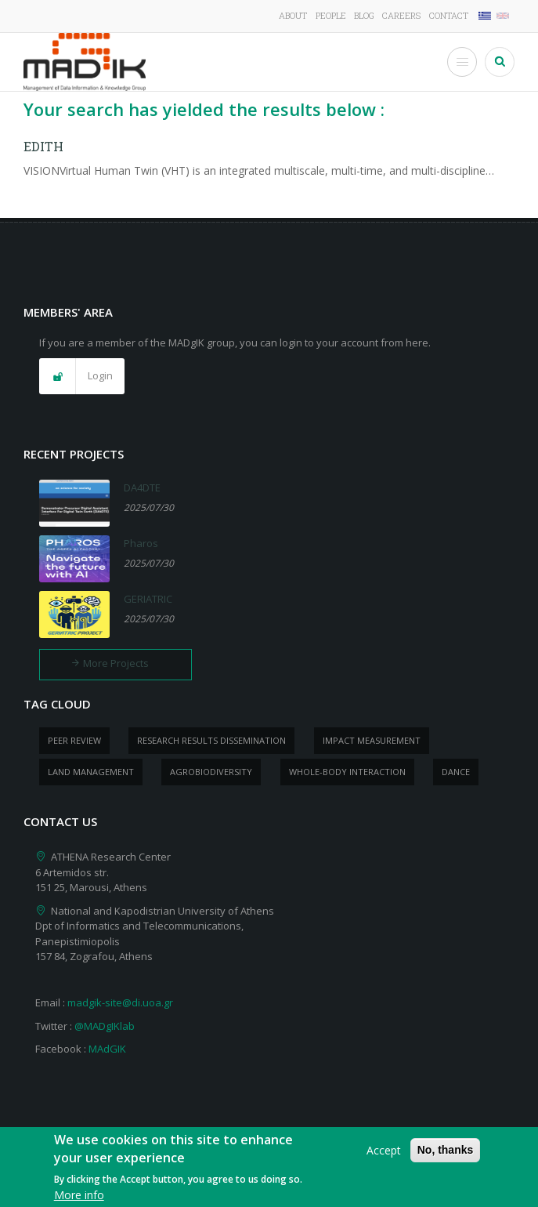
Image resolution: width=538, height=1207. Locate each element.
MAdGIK (107, 1049)
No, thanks (445, 1157)
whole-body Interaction (347, 771)
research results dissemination (211, 740)
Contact (448, 15)
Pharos (141, 543)
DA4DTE (142, 487)
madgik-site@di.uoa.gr (120, 1002)
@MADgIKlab (104, 1026)
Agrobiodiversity (211, 771)
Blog (364, 15)
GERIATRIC (148, 599)
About (293, 15)
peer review (74, 740)
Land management (91, 771)
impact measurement (372, 740)
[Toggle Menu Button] (462, 62)
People (331, 15)
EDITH (43, 146)
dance (456, 771)
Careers (401, 15)
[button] (82, 376)
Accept (383, 1158)
